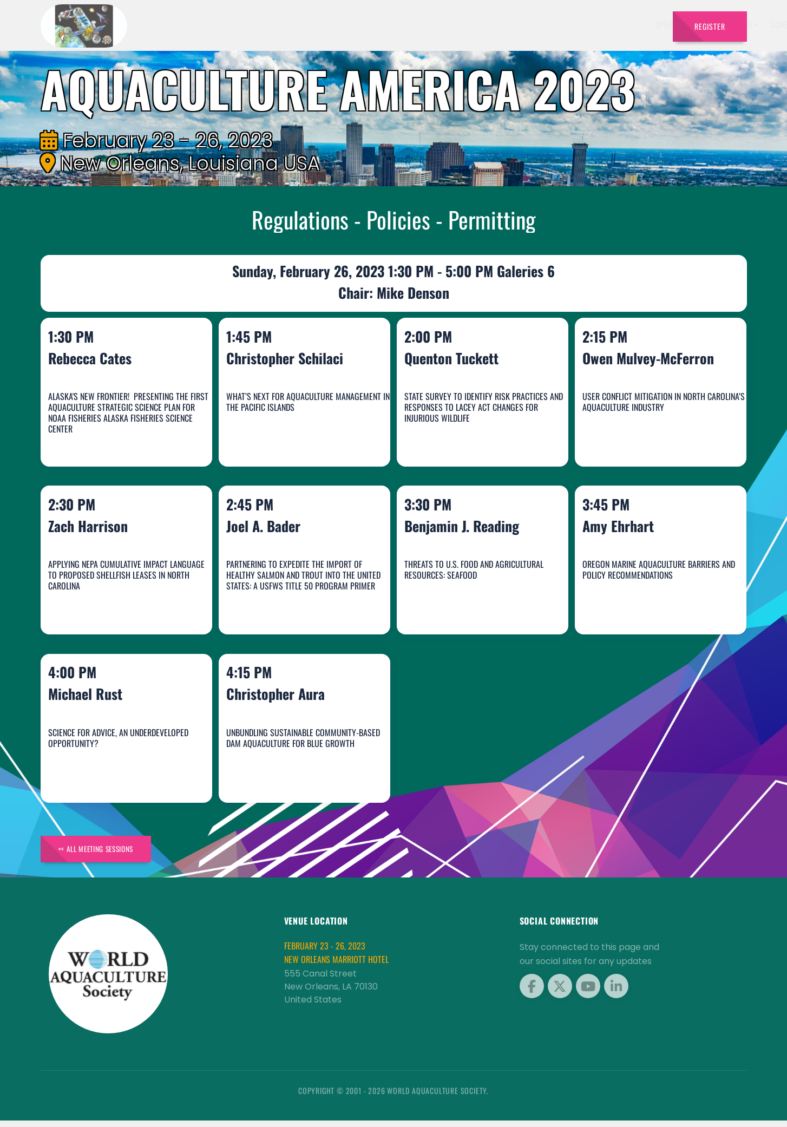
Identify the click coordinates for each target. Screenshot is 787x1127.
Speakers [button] (381, 24)
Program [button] (594, 24)
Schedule (496, 24)
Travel (643, 24)
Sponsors (546, 24)
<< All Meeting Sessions (104, 853)
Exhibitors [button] (439, 24)
